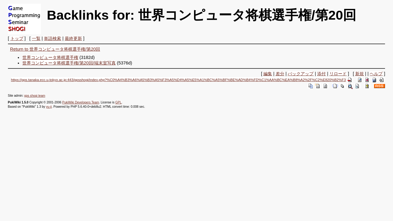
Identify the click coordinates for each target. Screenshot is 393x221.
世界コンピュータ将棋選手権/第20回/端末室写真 (69, 62)
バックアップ (300, 73)
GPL (118, 102)
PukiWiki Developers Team (80, 102)
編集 (267, 73)
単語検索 (52, 38)
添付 (321, 73)
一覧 (36, 38)
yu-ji (49, 106)
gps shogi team (34, 95)
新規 (359, 73)
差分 (280, 73)
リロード (338, 73)
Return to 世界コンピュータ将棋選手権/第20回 (55, 49)
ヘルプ (376, 73)
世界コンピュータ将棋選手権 (50, 57)
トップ (16, 38)
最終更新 (73, 38)
